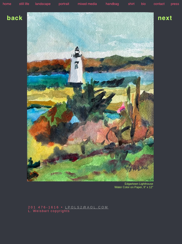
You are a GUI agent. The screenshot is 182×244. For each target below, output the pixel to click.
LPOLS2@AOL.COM (87, 207)
